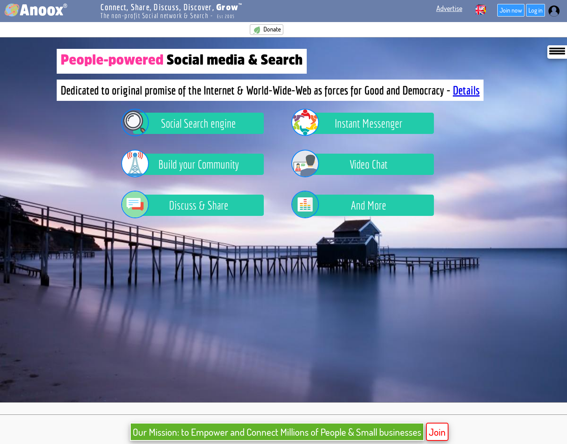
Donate (266, 29)
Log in (535, 10)
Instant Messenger (352, 123)
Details (466, 90)
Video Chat (345, 164)
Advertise (449, 8)
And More (344, 205)
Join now (511, 10)
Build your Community (186, 164)
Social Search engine (184, 123)
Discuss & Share (180, 205)
